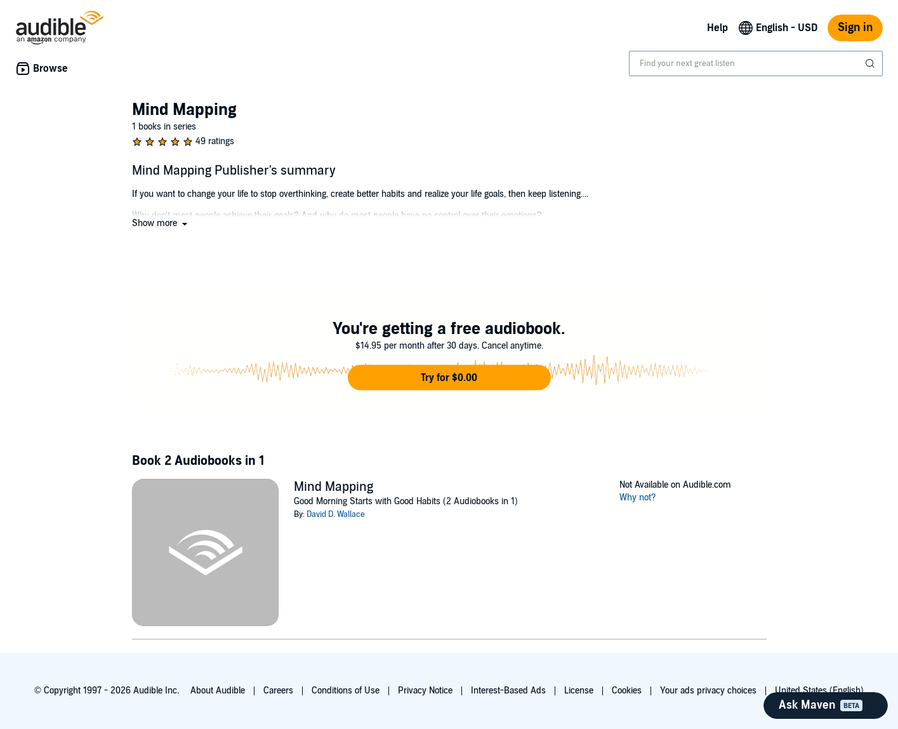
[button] (161, 223)
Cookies (627, 690)
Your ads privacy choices (708, 690)
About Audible (217, 690)
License (578, 690)
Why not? (637, 497)
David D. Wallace (336, 514)
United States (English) (819, 690)
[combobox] (756, 63)
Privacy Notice (425, 690)
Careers (278, 690)
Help (717, 28)
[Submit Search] (871, 63)
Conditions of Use (346, 690)
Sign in (855, 27)
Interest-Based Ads (508, 690)
